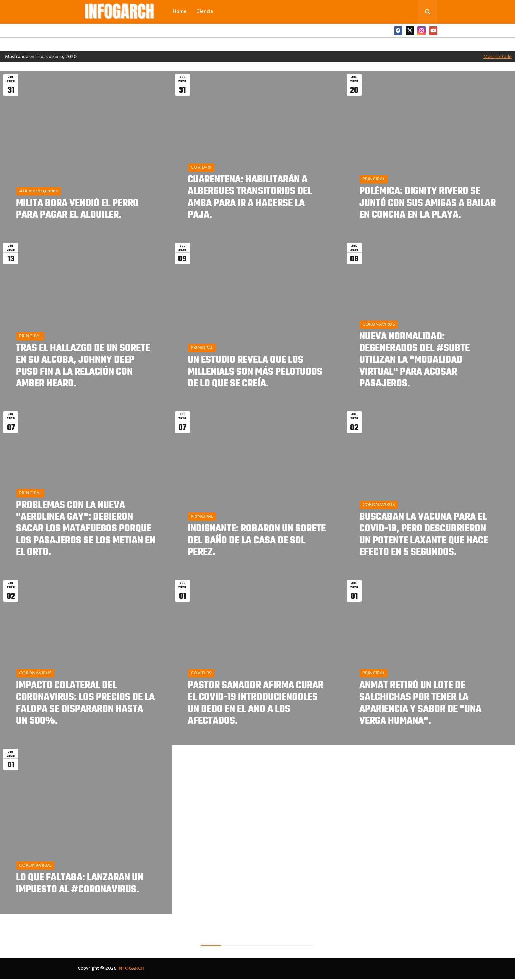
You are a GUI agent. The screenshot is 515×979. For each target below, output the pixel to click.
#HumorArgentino (38, 191)
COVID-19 (201, 167)
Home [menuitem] (179, 11)
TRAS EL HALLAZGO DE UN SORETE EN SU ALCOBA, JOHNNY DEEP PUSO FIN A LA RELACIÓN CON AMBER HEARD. (83, 366)
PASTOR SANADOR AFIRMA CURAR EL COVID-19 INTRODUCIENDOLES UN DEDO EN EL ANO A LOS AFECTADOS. (255, 703)
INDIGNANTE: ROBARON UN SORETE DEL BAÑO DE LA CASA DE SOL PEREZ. (257, 540)
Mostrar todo (497, 57)
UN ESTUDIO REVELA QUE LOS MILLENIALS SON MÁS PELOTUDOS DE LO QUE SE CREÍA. (255, 372)
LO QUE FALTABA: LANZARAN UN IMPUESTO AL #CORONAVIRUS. (79, 884)
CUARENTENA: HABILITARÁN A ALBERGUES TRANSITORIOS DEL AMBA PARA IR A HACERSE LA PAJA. (250, 197)
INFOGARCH (130, 968)
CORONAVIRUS (378, 324)
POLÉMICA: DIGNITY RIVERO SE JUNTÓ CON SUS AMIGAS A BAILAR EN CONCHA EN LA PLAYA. (427, 203)
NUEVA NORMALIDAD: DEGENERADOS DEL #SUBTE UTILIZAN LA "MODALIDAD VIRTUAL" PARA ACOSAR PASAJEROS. (414, 360)
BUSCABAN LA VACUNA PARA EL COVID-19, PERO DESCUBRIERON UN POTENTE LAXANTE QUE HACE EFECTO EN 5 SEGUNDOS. (423, 534)
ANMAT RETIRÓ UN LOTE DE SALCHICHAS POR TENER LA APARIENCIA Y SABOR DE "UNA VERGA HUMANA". (420, 703)
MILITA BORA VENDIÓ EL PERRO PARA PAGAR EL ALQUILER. (77, 209)
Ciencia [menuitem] (204, 11)
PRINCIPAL (373, 179)
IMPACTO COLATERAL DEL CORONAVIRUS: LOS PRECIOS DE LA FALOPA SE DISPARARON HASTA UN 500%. (85, 703)
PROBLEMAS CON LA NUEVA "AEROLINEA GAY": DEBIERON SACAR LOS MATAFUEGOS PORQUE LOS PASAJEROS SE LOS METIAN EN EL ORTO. (85, 529)
